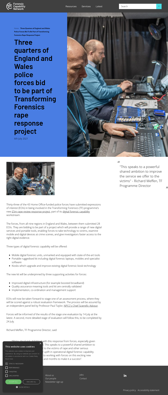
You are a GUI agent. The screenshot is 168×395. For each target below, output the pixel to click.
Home (16, 28)
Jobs (82, 374)
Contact (83, 378)
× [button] (40, 344)
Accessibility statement (148, 390)
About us (49, 375)
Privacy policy (129, 390)
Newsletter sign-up (54, 381)
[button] (22, 387)
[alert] (23, 366)
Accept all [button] (13, 382)
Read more (9, 359)
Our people (50, 378)
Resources (71, 6)
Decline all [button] (31, 382)
